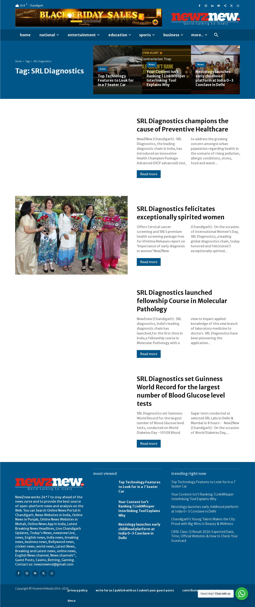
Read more (148, 178)
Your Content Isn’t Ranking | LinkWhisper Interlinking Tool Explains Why (139, 509)
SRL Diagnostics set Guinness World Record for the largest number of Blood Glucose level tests (186, 391)
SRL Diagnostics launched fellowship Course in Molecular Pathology (188, 300)
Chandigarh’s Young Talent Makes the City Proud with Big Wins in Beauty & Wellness (203, 521)
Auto (103, 68)
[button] (216, 35)
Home (18, 61)
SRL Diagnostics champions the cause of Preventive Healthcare (182, 124)
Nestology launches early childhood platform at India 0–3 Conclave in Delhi (139, 531)
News (152, 60)
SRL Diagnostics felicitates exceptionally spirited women (186, 212)
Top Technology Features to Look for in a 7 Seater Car (139, 486)
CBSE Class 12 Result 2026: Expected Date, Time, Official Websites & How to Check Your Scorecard (204, 536)
